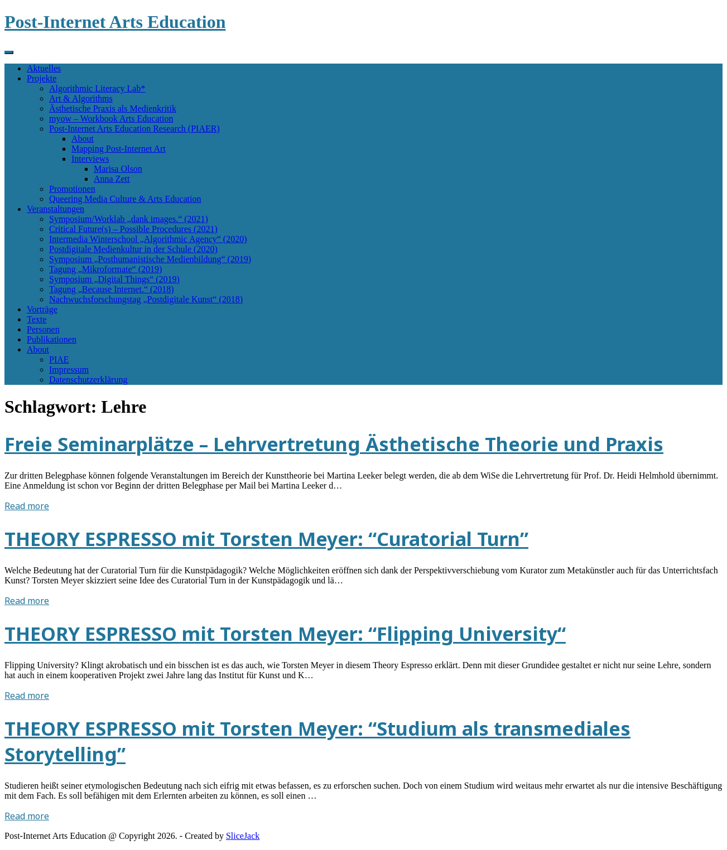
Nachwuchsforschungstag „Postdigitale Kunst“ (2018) (146, 299)
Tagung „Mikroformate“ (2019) (105, 269)
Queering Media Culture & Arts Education (125, 199)
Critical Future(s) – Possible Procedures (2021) (133, 229)
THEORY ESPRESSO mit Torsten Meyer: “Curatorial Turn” (266, 539)
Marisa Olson (118, 168)
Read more (26, 506)
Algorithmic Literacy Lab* (97, 88)
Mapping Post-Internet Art (118, 148)
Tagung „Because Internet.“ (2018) (111, 289)
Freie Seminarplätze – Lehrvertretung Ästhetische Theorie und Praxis (333, 444)
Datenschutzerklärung (88, 379)
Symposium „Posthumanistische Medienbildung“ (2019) (150, 259)
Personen (43, 329)
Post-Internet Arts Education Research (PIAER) (134, 128)
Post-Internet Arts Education (114, 22)
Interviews (90, 158)
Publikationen (51, 339)
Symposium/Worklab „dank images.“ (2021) (128, 219)
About (82, 138)
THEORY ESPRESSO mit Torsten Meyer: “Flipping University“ (285, 633)
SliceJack (242, 836)
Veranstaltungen (55, 209)
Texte (36, 319)
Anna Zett (111, 178)
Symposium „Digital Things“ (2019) (114, 279)
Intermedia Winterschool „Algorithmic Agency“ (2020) (148, 239)
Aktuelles (44, 68)
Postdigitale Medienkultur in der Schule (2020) (133, 249)
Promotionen (72, 189)
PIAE (59, 359)
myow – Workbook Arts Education (111, 118)
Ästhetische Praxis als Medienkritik (112, 108)
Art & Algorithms (81, 98)
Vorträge (42, 309)
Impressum (69, 369)
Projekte (41, 78)
